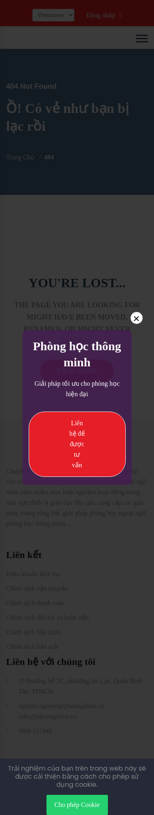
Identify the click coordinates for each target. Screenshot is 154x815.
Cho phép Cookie (77, 804)
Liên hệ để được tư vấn (77, 444)
